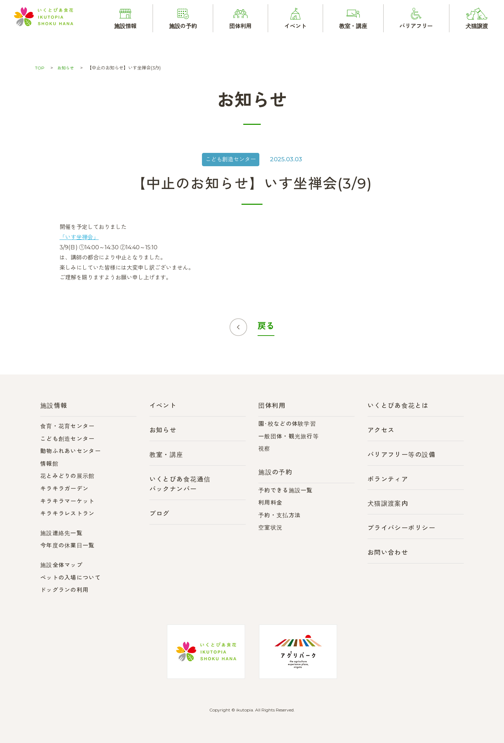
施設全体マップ (61, 565)
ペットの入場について (70, 577)
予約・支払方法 (279, 515)
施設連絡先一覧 (61, 533)
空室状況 (270, 527)
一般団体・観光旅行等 (288, 436)
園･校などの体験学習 (287, 423)
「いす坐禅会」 (79, 237)
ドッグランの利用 (64, 590)
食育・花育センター (67, 426)
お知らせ (67, 67)
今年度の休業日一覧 (67, 545)
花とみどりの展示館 (67, 476)
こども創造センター (67, 438)
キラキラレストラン (67, 513)
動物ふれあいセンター (70, 451)
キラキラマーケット (67, 501)
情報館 (49, 463)
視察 (264, 448)
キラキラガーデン (64, 488)
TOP (40, 67)
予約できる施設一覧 (285, 490)
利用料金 (270, 502)
